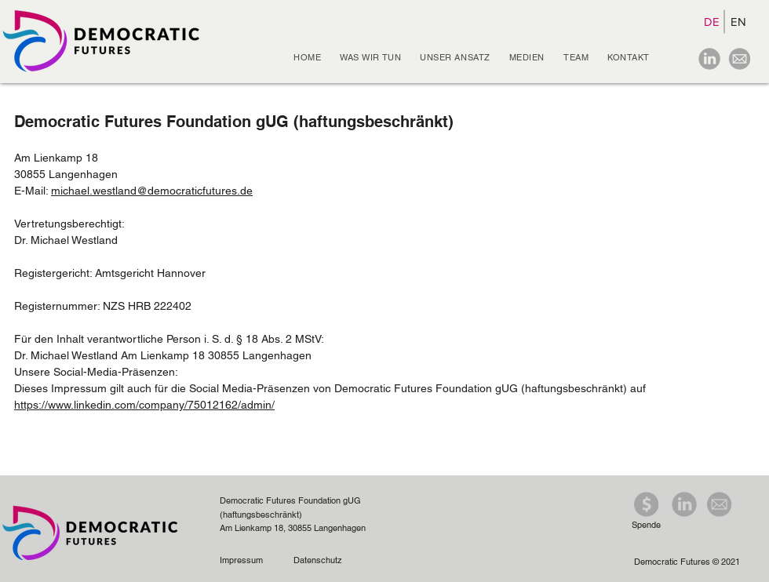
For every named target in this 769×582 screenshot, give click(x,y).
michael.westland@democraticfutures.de (152, 190)
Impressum (244, 560)
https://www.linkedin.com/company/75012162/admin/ (144, 404)
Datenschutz (317, 560)
